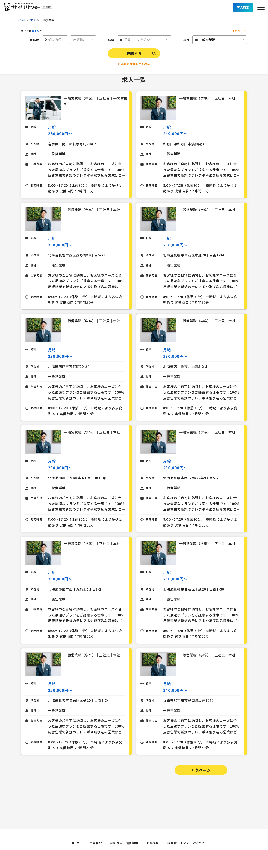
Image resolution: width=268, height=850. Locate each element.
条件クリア (239, 30)
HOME (21, 20)
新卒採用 (153, 843)
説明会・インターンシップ (185, 843)
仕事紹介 (95, 843)
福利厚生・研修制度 (124, 843)
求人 (33, 20)
